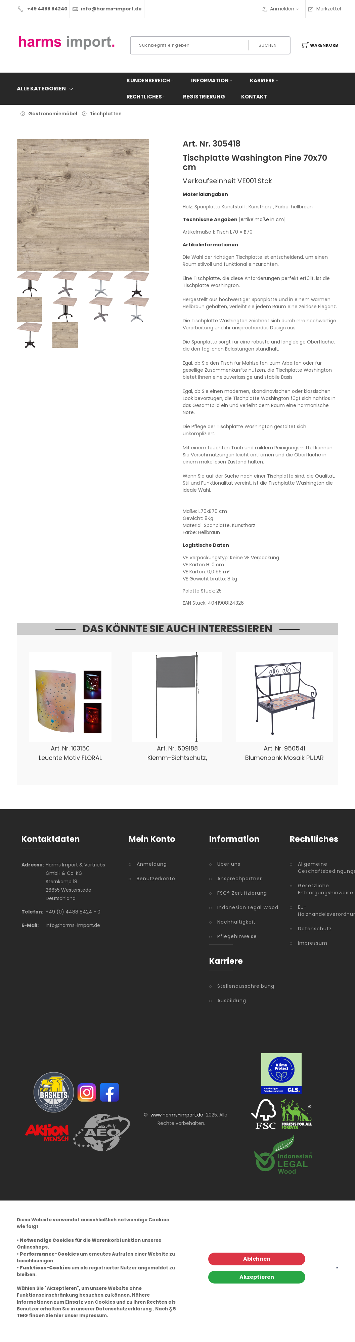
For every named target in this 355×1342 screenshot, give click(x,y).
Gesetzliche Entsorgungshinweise (316, 889)
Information (212, 80)
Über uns (228, 864)
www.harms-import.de (176, 1114)
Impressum (312, 943)
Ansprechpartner (239, 878)
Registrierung (204, 96)
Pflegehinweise (237, 936)
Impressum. (93, 1315)
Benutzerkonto (156, 878)
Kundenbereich (151, 80)
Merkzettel (324, 8)
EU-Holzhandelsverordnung (316, 911)
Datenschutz (315, 928)
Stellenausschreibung (245, 986)
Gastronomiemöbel (52, 113)
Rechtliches (147, 96)
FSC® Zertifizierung (242, 893)
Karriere (264, 80)
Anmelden (286, 8)
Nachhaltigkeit (236, 922)
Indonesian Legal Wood (247, 907)
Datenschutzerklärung (124, 1309)
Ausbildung (231, 1000)
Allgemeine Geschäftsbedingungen (316, 868)
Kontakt (254, 96)
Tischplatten (106, 113)
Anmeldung (152, 864)
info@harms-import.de (111, 8)
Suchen (268, 45)
